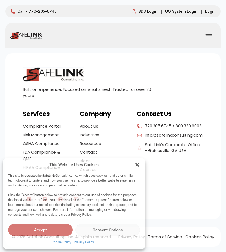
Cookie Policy (61, 242)
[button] (137, 164)
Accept (40, 230)
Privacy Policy (84, 242)
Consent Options (108, 230)
